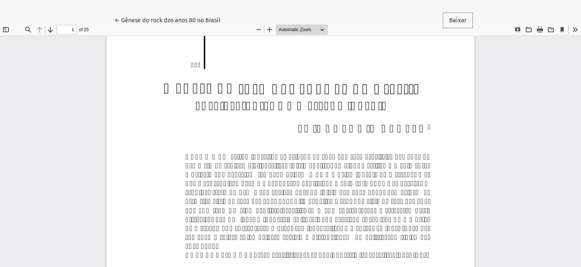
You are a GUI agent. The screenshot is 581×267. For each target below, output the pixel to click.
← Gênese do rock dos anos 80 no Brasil (167, 20)
